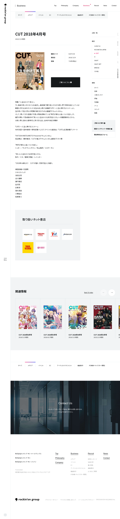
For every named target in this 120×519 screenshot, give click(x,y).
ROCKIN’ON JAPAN (100, 50)
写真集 (96, 102)
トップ (118, 34)
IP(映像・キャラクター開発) (97, 15)
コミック (96, 109)
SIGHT (96, 60)
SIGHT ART (97, 64)
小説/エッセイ (98, 95)
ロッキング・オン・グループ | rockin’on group (5, 14)
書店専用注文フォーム (101, 135)
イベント (40, 15)
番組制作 (80, 15)
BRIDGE (96, 68)
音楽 (95, 91)
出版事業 (118, 53)
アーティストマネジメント (64, 15)
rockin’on (97, 46)
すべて (20, 15)
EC (50, 15)
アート (96, 106)
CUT (118, 62)
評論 (95, 98)
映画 (95, 113)
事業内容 (118, 43)
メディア (30, 15)
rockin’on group (27, 499)
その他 (96, 71)
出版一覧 (95, 33)
